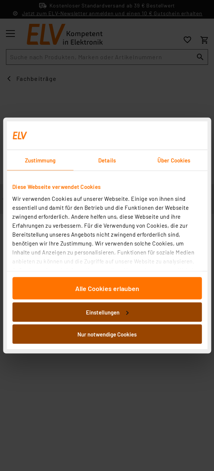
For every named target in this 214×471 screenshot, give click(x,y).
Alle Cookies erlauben (107, 288)
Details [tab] (107, 160)
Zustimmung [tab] (40, 160)
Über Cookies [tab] (173, 160)
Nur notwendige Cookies (107, 334)
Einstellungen (107, 312)
